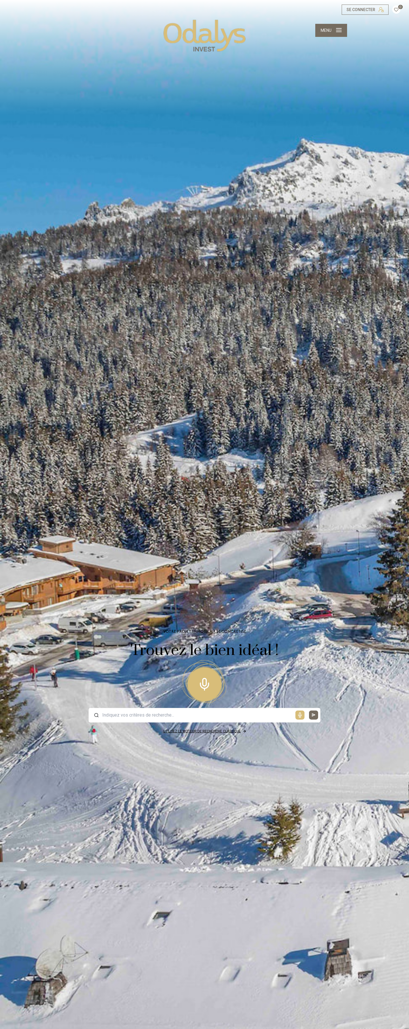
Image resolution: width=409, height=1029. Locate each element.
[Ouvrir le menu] (331, 30)
